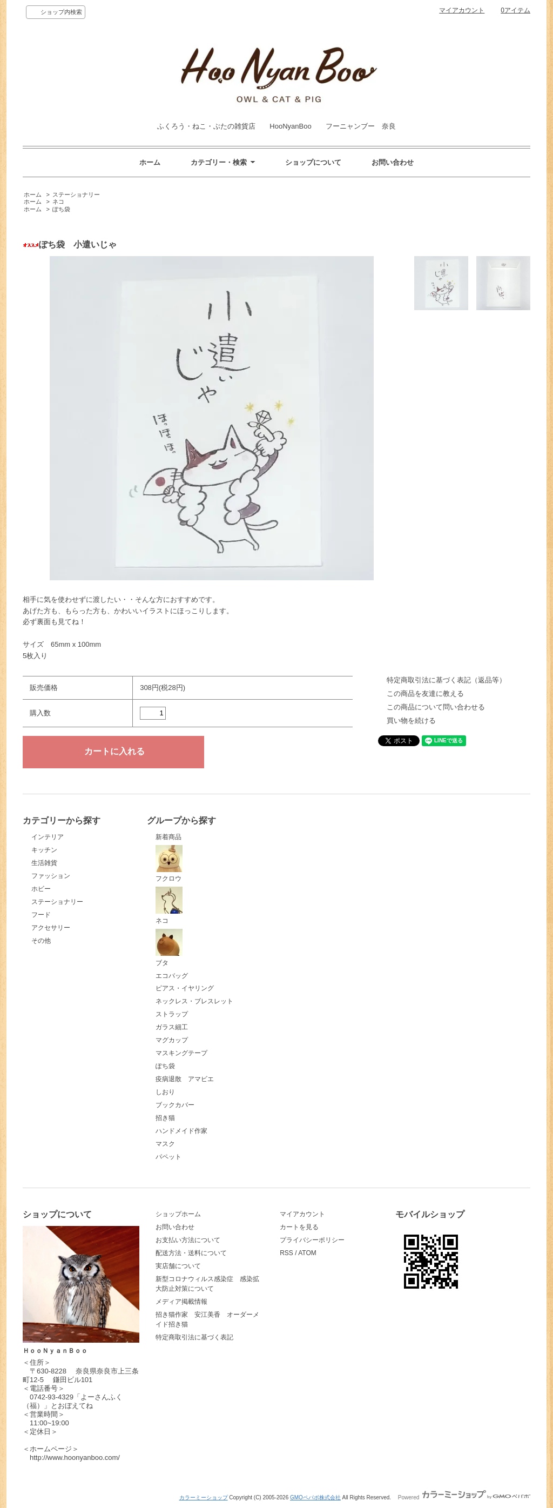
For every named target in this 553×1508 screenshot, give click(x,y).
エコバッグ (172, 976)
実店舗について (178, 1266)
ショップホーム (178, 1214)
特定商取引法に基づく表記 (194, 1337)
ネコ (58, 201)
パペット (168, 1157)
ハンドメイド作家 (181, 1131)
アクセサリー (50, 927)
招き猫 (165, 1118)
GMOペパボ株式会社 (315, 1497)
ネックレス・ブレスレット (194, 1001)
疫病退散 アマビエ (185, 1079)
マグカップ (172, 1040)
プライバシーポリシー (312, 1240)
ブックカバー (175, 1105)
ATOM (307, 1253)
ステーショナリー (76, 194)
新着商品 (168, 837)
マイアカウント (461, 10)
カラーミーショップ (203, 1497)
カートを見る (299, 1227)
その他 (41, 940)
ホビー (41, 889)
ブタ (169, 948)
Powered (464, 1497)
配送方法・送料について (191, 1253)
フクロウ (169, 864)
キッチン (44, 850)
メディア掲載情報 (181, 1301)
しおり (165, 1092)
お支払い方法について (188, 1240)
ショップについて (313, 162)
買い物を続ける (411, 720)
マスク (165, 1144)
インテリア (47, 837)
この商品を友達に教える (425, 693)
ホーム (149, 162)
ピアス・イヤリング (185, 988)
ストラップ (172, 1014)
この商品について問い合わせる (436, 707)
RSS (286, 1253)
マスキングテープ (181, 1053)
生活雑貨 (44, 863)
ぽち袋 (61, 209)
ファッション (50, 876)
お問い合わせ (393, 162)
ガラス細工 (172, 1027)
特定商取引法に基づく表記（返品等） (446, 680)
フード (41, 915)
